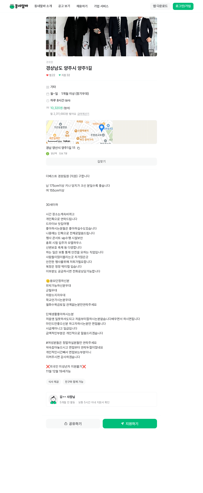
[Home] (19, 6)
